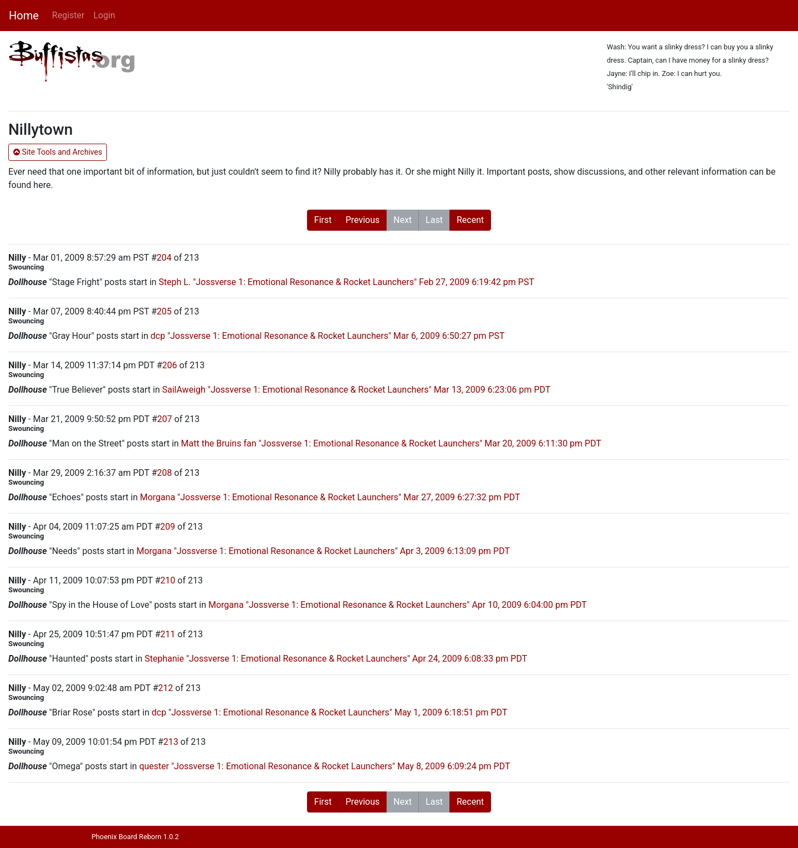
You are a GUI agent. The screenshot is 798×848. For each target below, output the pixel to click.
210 (167, 580)
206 (169, 365)
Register (68, 15)
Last (434, 220)
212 (165, 688)
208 (164, 473)
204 (164, 257)
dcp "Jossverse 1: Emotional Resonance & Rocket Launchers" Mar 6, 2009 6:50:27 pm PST (328, 336)
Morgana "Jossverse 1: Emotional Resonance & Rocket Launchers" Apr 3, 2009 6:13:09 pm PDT (323, 551)
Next (402, 220)
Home (24, 15)
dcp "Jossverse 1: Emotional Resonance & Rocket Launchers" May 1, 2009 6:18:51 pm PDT (329, 712)
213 (170, 742)
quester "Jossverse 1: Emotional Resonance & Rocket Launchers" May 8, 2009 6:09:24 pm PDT (324, 766)
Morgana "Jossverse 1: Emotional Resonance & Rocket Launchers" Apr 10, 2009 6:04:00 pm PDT (397, 605)
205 (164, 311)
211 (167, 634)
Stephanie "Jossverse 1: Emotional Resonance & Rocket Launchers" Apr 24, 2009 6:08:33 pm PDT (336, 658)
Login (104, 15)
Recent (470, 220)
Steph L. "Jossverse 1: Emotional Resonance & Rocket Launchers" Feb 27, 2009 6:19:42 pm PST (346, 282)
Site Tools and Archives (57, 152)
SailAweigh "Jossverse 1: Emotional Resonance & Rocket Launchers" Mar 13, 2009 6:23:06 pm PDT (356, 389)
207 (164, 419)
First (323, 220)
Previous (362, 220)
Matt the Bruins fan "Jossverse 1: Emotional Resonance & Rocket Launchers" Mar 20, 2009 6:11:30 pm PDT (391, 443)
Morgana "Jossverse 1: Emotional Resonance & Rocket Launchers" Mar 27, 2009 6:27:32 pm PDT (330, 497)
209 (167, 526)
